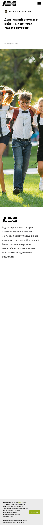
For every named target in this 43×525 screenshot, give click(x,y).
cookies (20, 502)
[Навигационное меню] (39, 3)
